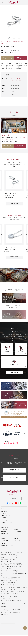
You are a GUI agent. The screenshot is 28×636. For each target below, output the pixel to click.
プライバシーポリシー (19, 543)
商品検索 (14, 498)
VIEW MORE (14, 203)
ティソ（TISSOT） (5, 565)
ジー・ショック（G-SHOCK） (8, 589)
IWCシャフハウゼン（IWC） (7, 554)
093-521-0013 (9, 140)
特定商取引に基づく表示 (7, 545)
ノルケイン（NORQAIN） (7, 561)
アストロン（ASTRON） (7, 586)
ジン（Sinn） (18, 566)
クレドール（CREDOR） (17, 565)
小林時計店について (6, 511)
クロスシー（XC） (5, 593)
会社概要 (4, 518)
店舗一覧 (4, 513)
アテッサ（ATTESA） (20, 591)
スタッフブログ (17, 531)
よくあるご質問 (4, 541)
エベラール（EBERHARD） (7, 566)
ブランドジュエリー (18, 527)
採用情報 (3, 538)
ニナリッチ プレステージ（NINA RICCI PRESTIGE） (13, 611)
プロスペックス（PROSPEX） (8, 584)
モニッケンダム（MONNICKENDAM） (10, 612)
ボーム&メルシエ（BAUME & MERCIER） (10, 563)
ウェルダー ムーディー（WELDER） (9, 596)
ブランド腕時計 (4, 527)
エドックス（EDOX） (6, 572)
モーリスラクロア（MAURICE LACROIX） (11, 577)
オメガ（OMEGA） (5, 552)
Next (25, 180)
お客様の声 (3, 531)
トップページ (4, 509)
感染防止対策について (7, 522)
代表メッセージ (6, 515)
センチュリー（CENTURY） (7, 602)
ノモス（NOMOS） (5, 568)
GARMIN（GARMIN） (6, 595)
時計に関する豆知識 (6, 534)
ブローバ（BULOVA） (19, 586)
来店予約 (20, 58)
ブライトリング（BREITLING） (8, 556)
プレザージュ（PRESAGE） (7, 582)
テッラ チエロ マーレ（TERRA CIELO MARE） (12, 600)
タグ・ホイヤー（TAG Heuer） (8, 559)
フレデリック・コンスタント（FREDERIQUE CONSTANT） (13, 574)
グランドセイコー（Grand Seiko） (9, 557)
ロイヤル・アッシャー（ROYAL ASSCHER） (12, 41)
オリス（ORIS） (16, 572)
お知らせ (16, 538)
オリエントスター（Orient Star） (9, 603)
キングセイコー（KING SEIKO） (8, 580)
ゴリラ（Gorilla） (22, 603)
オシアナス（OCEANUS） (7, 591)
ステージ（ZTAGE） (6, 598)
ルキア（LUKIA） (15, 593)
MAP (24, 137)
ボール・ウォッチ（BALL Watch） (9, 570)
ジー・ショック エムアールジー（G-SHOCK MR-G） (13, 587)
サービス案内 (5, 520)
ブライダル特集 (4, 529)
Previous (2, 180)
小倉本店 (5, 135)
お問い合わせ (7, 58)
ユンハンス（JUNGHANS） (7, 579)
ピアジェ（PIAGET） (16, 552)
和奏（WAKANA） (5, 614)
